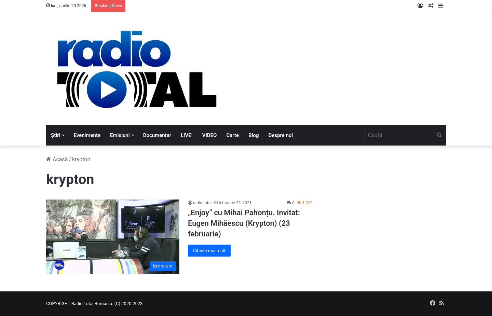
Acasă (57, 159)
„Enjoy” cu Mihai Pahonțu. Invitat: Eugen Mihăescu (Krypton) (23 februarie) (244, 223)
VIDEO (209, 135)
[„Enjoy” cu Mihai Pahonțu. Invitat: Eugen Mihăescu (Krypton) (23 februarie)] (112, 237)
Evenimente (86, 135)
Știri (55, 135)
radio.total (202, 203)
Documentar (157, 135)
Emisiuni (120, 135)
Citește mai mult (209, 250)
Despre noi (281, 135)
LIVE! (187, 135)
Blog (253, 135)
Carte (232, 135)
